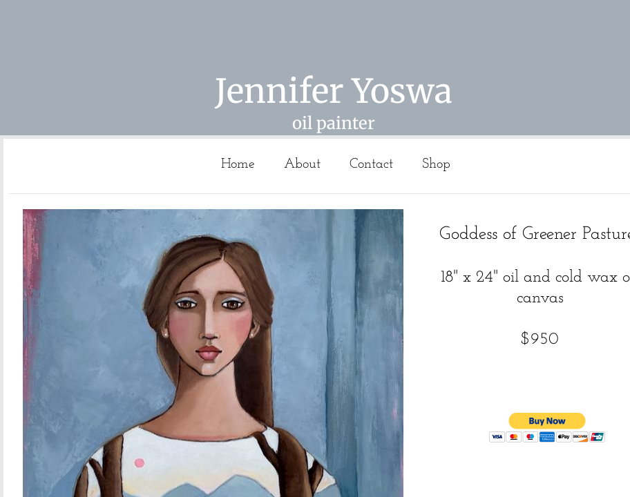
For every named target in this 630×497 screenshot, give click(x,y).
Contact (371, 164)
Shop (436, 164)
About (302, 164)
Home (238, 164)
